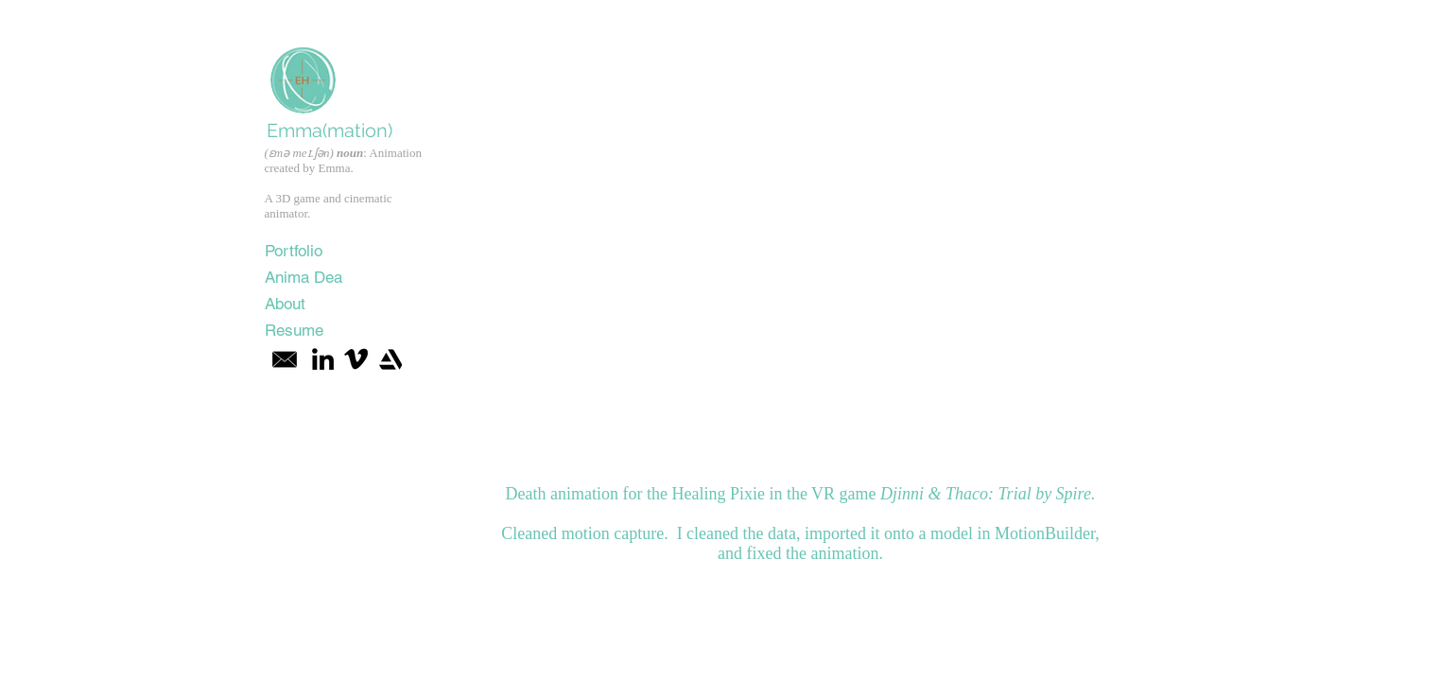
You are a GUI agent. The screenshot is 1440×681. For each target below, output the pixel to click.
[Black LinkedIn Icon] (322, 359)
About (285, 303)
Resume (294, 330)
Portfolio (293, 250)
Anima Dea (303, 277)
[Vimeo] (356, 359)
